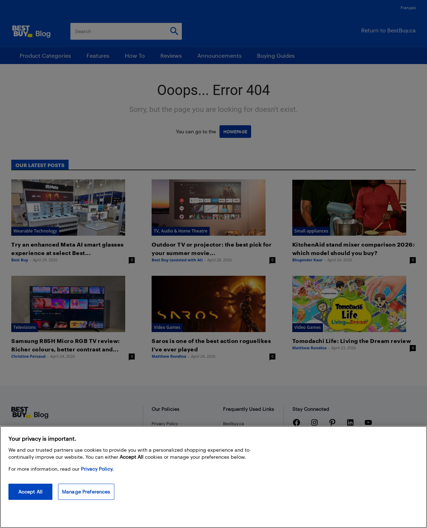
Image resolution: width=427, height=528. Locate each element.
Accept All (30, 492)
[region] (213, 477)
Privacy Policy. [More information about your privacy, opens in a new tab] (97, 469)
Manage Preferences (86, 492)
